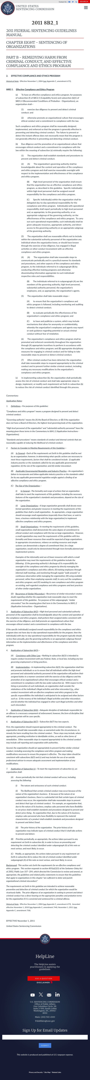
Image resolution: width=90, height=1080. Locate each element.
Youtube (69, 2)
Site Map (47, 1072)
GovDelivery (72, 2)
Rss (76, 2)
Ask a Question (43, 978)
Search (84, 1)
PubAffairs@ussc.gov (45, 1021)
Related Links (56, 1072)
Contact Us (62, 2)
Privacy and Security (36, 1072)
